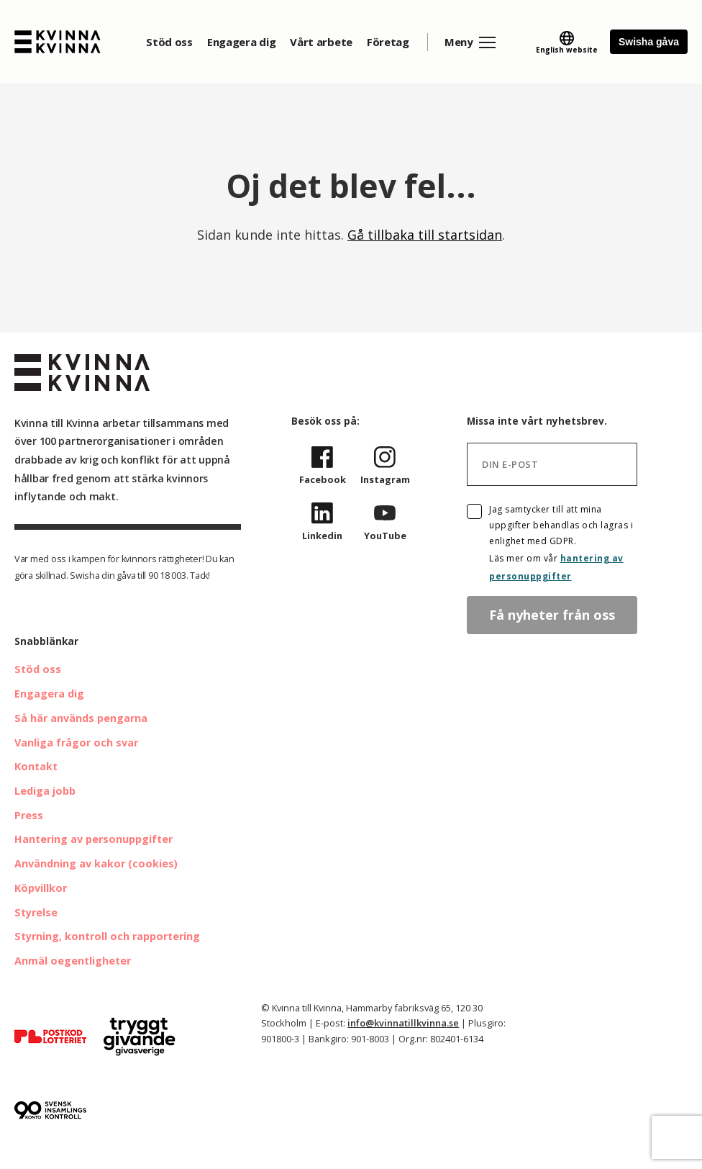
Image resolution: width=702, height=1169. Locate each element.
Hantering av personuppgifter (93, 839)
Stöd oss (169, 42)
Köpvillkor (40, 888)
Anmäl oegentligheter (72, 960)
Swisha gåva (649, 42)
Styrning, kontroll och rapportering (107, 936)
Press (28, 815)
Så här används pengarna (80, 718)
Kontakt (36, 766)
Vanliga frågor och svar (76, 742)
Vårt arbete (321, 42)
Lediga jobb (45, 791)
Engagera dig (241, 42)
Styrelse (36, 912)
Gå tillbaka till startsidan (424, 234)
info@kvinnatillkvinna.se (403, 1022)
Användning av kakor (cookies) (96, 863)
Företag (388, 42)
